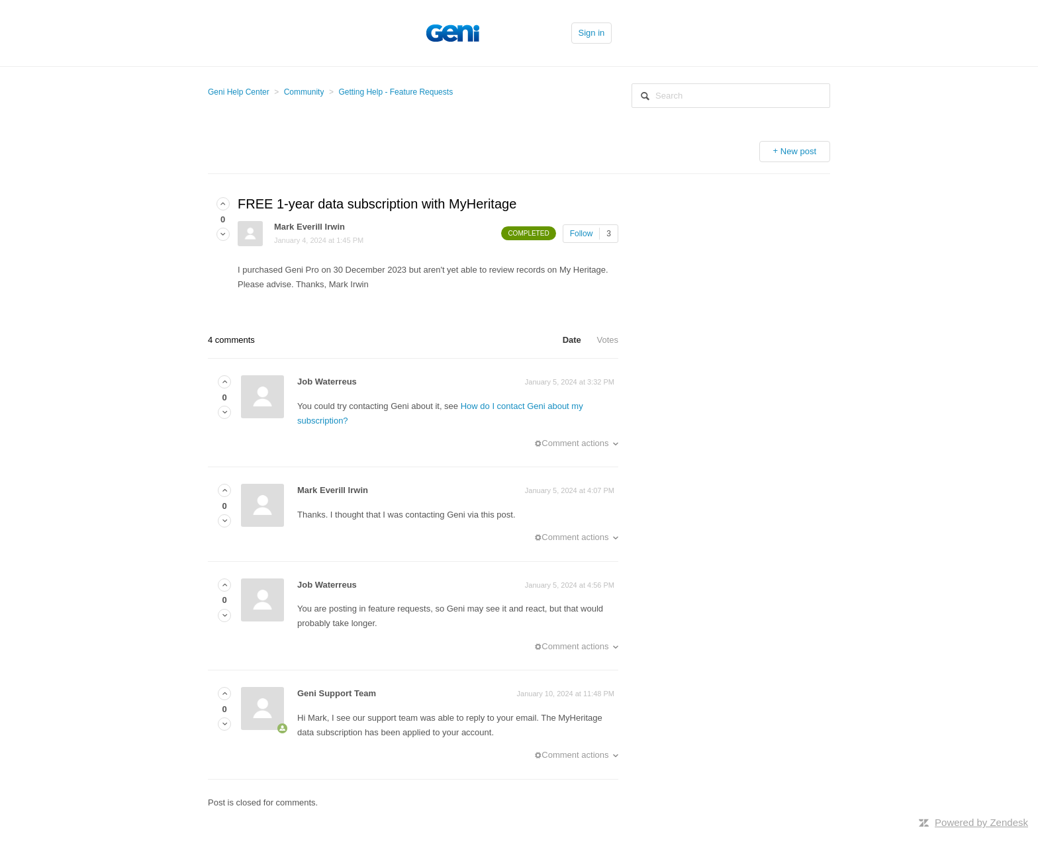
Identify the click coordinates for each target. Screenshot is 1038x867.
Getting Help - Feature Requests (395, 92)
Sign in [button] (592, 33)
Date (572, 340)
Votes (607, 340)
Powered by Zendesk (981, 822)
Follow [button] (581, 233)
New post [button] (798, 151)
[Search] (731, 95)
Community (304, 92)
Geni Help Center (238, 92)
